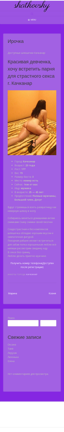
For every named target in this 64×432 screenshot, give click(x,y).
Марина (12, 293)
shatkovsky (32, 5)
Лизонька (13, 357)
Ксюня (52, 293)
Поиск (11, 318)
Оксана (12, 344)
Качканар (32, 274)
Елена (11, 361)
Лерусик (12, 353)
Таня (10, 348)
